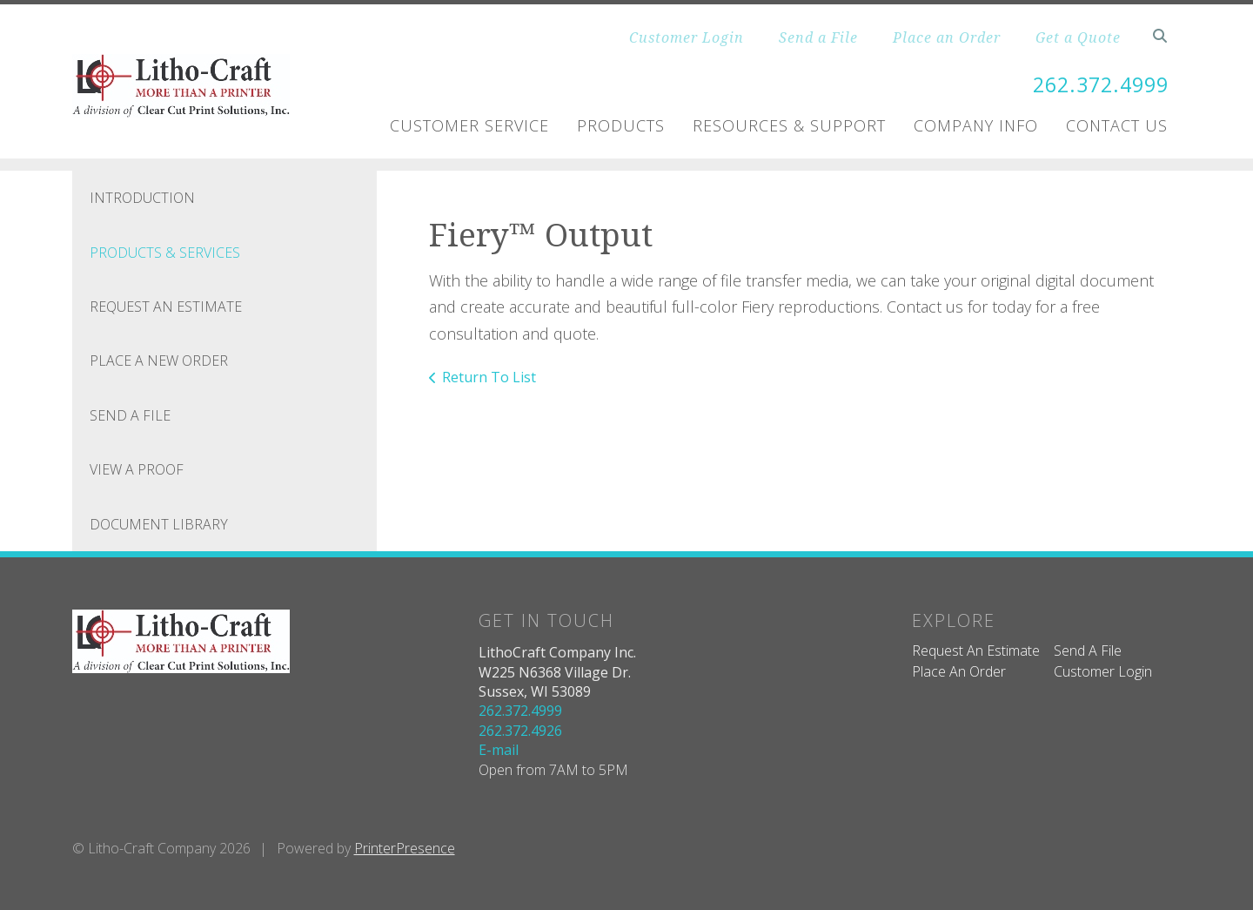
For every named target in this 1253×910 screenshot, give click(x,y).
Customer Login (686, 37)
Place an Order (947, 37)
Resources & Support (789, 125)
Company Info (976, 125)
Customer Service (469, 125)
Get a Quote (1078, 37)
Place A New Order (159, 360)
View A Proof (137, 469)
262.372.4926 (520, 729)
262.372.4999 (1096, 84)
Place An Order (959, 671)
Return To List (489, 377)
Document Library (159, 523)
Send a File (818, 37)
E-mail (499, 749)
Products (621, 125)
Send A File (130, 414)
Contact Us (1117, 125)
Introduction (142, 197)
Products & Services (165, 251)
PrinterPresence (404, 847)
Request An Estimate (166, 306)
